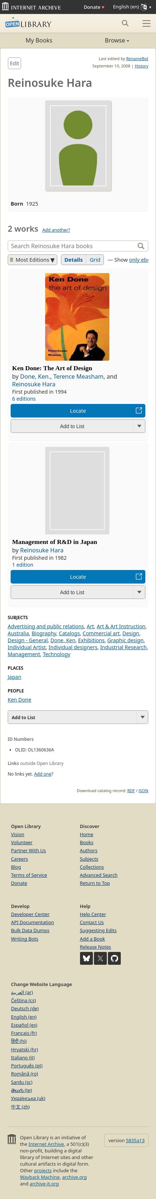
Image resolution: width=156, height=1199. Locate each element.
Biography (44, 633)
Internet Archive (46, 1144)
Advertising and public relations (46, 626)
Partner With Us (28, 850)
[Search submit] (125, 23)
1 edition (22, 564)
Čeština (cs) (23, 1000)
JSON (143, 790)
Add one (42, 774)
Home (86, 834)
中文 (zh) (20, 1106)
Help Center (93, 914)
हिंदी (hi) (18, 1041)
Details (74, 259)
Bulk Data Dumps (30, 930)
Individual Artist (27, 647)
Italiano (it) (23, 1057)
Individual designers (72, 647)
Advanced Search (99, 875)
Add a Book (92, 938)
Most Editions (30, 259)
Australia (18, 633)
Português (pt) (27, 1065)
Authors (89, 850)
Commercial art (101, 633)
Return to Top (95, 883)
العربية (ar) (22, 992)
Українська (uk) (28, 1098)
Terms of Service (29, 875)
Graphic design (125, 640)
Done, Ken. (35, 376)
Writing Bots (24, 938)
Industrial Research (123, 647)
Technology (56, 654)
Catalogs (69, 633)
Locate (78, 410)
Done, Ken (63, 640)
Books (87, 842)
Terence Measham (78, 376)
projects (43, 1170)
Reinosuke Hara (33, 384)
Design (130, 633)
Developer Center (30, 914)
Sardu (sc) (21, 1082)
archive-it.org (44, 1183)
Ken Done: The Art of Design (52, 368)
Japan (14, 676)
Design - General (28, 640)
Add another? (56, 230)
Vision (17, 834)
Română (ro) (24, 1073)
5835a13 (135, 1140)
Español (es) (24, 1025)
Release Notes (95, 947)
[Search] (72, 246)
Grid (95, 259)
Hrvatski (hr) (24, 1049)
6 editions (24, 398)
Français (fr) (24, 1033)
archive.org (74, 1177)
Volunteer (22, 842)
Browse (103, 40)
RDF (131, 790)
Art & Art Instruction (121, 626)
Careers (19, 859)
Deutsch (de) (25, 1008)
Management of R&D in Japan (54, 541)
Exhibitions (91, 640)
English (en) (24, 1017)
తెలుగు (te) (21, 1090)
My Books (39, 40)
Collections (92, 867)
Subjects (89, 859)
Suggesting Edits (98, 930)
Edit (14, 63)
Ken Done (19, 699)
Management (24, 654)
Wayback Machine (39, 1177)
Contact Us (92, 922)
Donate (94, 7)
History (141, 66)
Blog (16, 867)
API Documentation (32, 922)
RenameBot (137, 58)
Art (90, 626)
